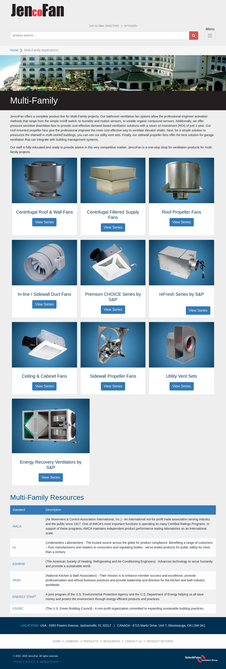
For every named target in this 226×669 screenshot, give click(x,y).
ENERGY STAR (24, 597)
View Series (44, 222)
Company (72, 641)
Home (14, 50)
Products (91, 641)
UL (15, 547)
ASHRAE (19, 564)
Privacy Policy (24, 661)
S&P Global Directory (104, 26)
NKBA (17, 580)
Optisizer (130, 26)
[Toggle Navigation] (210, 36)
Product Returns (160, 641)
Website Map (49, 661)
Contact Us (133, 641)
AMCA (17, 526)
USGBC (18, 608)
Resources (111, 641)
